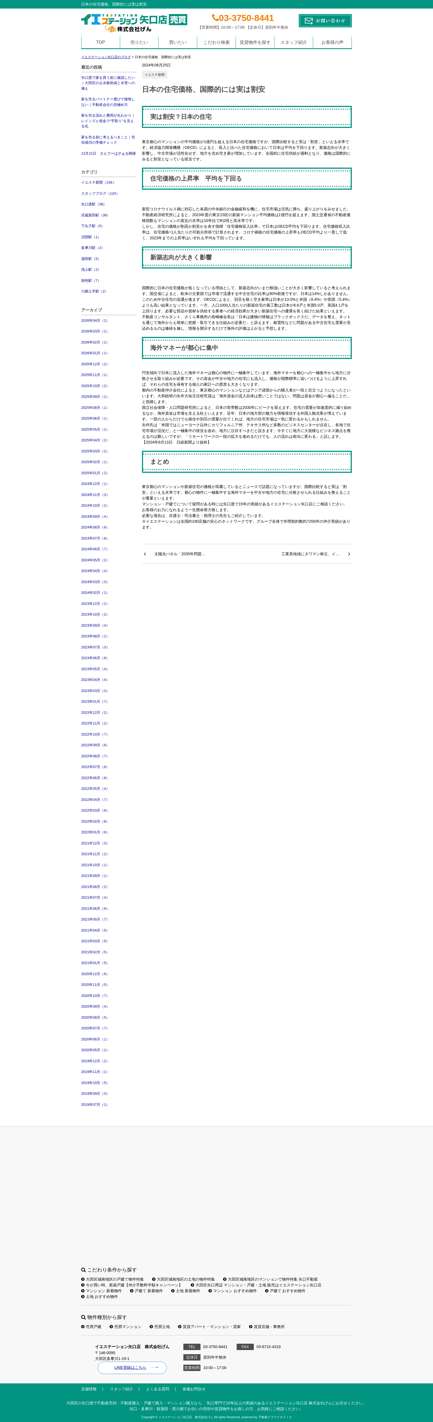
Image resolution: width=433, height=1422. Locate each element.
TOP (100, 42)
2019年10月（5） (95, 1083)
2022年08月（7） (95, 756)
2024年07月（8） (95, 538)
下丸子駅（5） (93, 226)
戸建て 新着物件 (146, 1291)
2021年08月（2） (95, 887)
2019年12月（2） (95, 1061)
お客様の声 (332, 42)
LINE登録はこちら (130, 1367)
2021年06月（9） (95, 908)
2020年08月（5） (95, 1017)
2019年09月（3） (95, 1093)
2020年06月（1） (95, 1039)
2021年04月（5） (95, 930)
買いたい (178, 42)
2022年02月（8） (95, 821)
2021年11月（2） (95, 854)
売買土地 (160, 1326)
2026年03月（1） (95, 331)
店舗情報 (89, 1389)
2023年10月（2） (95, 614)
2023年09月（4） (95, 625)
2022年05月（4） (95, 789)
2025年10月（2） (95, 386)
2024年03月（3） (95, 582)
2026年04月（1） (95, 320)
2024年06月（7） (95, 549)
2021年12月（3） (95, 843)
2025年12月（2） (95, 364)
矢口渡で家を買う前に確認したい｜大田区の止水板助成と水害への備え (108, 83)
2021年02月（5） (95, 952)
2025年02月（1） (95, 462)
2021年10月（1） (95, 865)
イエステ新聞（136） (98, 182)
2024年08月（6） (95, 527)
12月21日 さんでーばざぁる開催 (108, 153)
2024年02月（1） (95, 593)
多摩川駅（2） (93, 248)
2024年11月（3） (95, 495)
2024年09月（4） (95, 516)
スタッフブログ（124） (100, 193)
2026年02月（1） (95, 342)
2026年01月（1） (95, 353)
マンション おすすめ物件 (232, 1291)
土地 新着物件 (185, 1291)
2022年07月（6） (95, 767)
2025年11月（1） (95, 375)
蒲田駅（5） (91, 259)
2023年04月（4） (95, 680)
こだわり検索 (216, 42)
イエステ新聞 (155, 75)
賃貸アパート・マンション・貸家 (209, 1326)
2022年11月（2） (95, 723)
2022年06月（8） (95, 778)
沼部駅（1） (91, 237)
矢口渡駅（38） (94, 204)
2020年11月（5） (95, 985)
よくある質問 (157, 1389)
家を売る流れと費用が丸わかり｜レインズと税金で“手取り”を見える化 (108, 120)
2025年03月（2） (95, 451)
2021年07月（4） (95, 897)
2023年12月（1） (95, 604)
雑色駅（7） (91, 280)
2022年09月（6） (95, 745)
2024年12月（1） (95, 484)
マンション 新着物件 (101, 1291)
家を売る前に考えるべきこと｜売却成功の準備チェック (108, 140)
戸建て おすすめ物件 (285, 1291)
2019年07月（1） (95, 1104)
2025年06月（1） (95, 418)
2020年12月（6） (95, 974)
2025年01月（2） (95, 473)
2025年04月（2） (95, 440)
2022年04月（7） (95, 800)
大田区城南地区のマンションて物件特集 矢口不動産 (270, 1279)
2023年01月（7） (95, 701)
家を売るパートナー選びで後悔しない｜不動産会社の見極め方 (108, 102)
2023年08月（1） (95, 636)
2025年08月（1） (95, 408)
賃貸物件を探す (255, 42)
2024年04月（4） (95, 571)
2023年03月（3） (95, 691)
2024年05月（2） (95, 560)
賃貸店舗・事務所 (267, 1326)
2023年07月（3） (95, 647)
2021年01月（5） (95, 963)
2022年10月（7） (95, 734)
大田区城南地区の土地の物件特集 (183, 1279)
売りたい (139, 42)
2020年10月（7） (95, 996)
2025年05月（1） (95, 429)
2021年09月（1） (95, 876)
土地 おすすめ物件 (99, 1296)
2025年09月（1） (95, 397)
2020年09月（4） (95, 1006)
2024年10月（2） (95, 505)
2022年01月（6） (95, 832)
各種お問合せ (194, 1389)
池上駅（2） (91, 269)
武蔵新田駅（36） (95, 215)
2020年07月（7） (95, 1028)
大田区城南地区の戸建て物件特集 (112, 1279)
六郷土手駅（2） (94, 291)
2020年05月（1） (95, 1050)
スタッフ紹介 (294, 42)
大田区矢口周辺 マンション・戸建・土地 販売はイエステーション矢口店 (256, 1285)
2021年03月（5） (95, 941)
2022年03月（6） (95, 810)
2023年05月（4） (95, 669)
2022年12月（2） (95, 712)
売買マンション (125, 1326)
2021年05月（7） (95, 919)
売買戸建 (91, 1326)
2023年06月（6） (95, 658)
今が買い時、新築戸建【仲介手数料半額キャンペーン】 (132, 1285)
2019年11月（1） (95, 1072)
